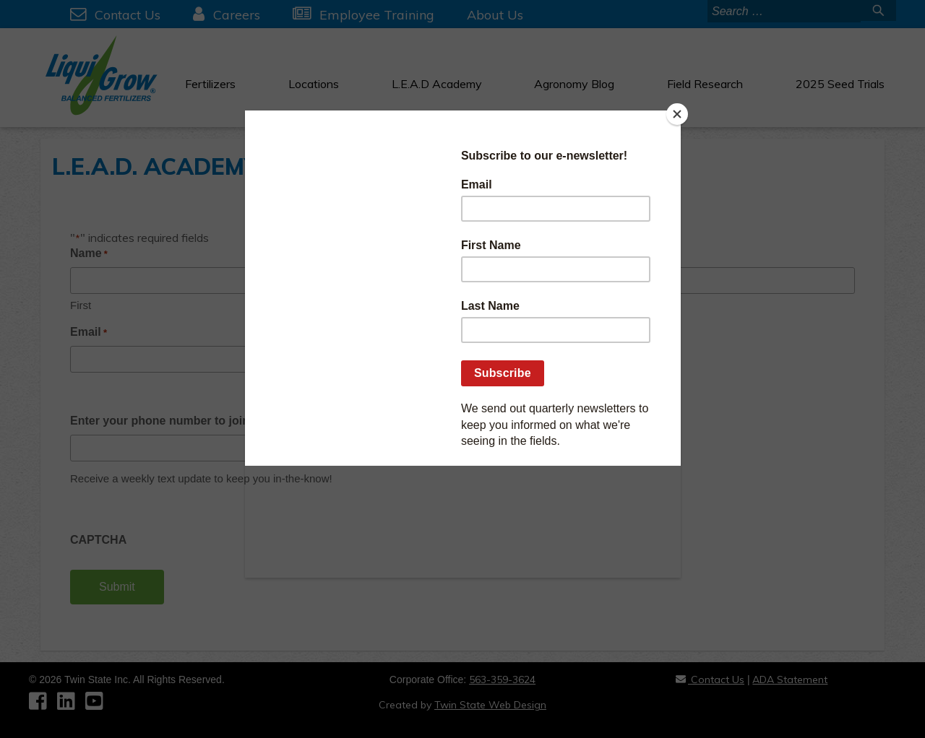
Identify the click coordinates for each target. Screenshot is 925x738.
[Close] (677, 114)
